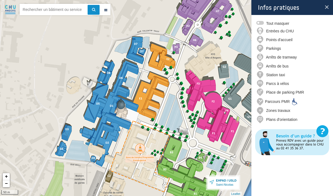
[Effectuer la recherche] (94, 10)
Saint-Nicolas (226, 182)
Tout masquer (277, 23)
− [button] (6, 183)
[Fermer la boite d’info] (326, 7)
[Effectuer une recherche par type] (105, 10)
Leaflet (235, 193)
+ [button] (6, 176)
